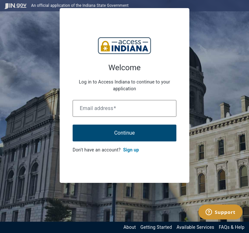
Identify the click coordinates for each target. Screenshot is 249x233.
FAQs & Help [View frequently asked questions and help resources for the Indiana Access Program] (231, 227)
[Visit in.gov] (16, 5)
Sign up (131, 149)
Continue (124, 133)
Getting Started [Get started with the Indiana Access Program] (156, 227)
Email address (98, 108)
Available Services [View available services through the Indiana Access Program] (195, 227)
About (130, 227)
